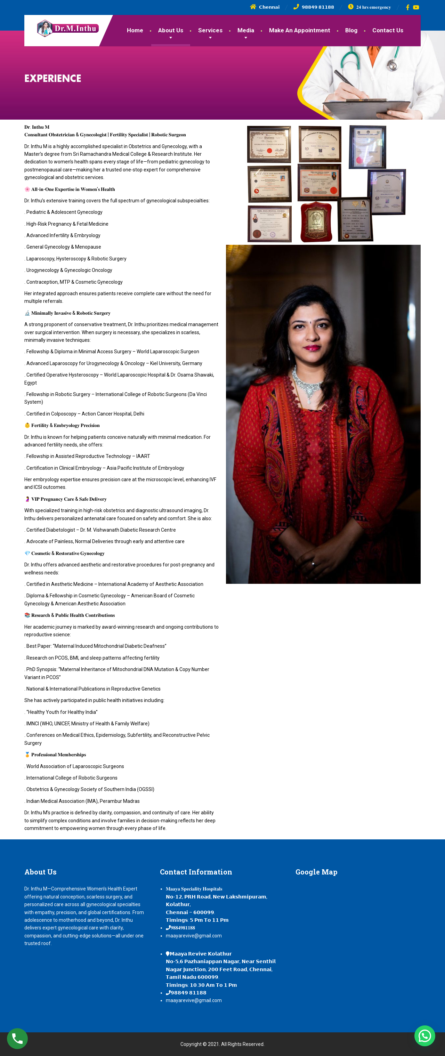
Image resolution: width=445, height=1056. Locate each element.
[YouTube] (416, 7)
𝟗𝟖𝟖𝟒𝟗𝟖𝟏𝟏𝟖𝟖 (183, 927)
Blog (351, 30)
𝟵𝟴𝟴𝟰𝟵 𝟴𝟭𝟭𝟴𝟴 (189, 992)
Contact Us (387, 30)
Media (245, 30)
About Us (170, 30)
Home (135, 30)
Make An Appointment (299, 30)
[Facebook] (408, 7)
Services (210, 30)
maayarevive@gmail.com (194, 935)
